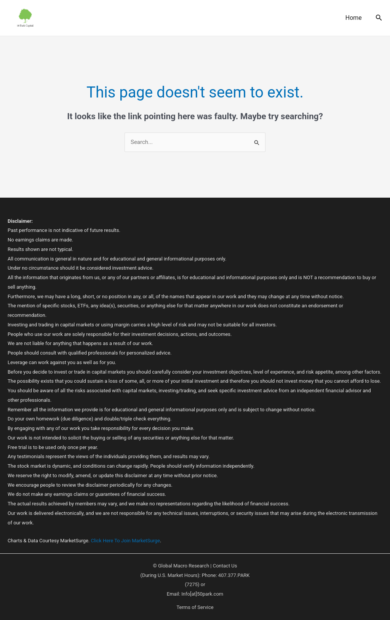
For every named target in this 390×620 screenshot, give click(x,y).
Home (353, 17)
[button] (379, 17)
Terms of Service (194, 607)
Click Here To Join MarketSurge (125, 540)
